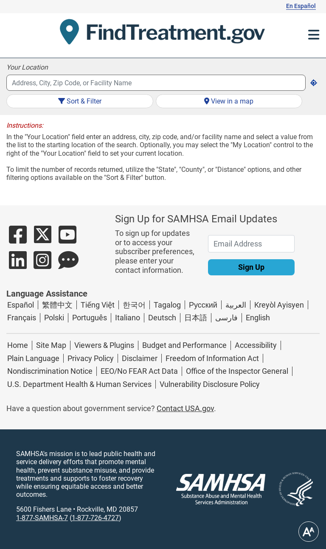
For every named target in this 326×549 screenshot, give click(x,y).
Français (21, 317)
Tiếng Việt (98, 304)
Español (20, 304)
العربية (235, 304)
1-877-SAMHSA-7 (42, 518)
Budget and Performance (184, 345)
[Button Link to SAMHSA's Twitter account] (42, 239)
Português (89, 317)
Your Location (27, 67)
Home (17, 345)
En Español (301, 6)
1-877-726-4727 (95, 518)
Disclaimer (139, 358)
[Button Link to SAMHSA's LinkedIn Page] (17, 264)
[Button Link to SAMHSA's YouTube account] (67, 239)
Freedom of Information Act (212, 358)
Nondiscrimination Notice (50, 371)
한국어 (134, 304)
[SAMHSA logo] (220, 489)
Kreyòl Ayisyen (279, 304)
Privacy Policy (90, 358)
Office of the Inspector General (237, 371)
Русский (203, 304)
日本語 (195, 317)
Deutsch (162, 317)
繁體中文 (57, 304)
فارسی (226, 317)
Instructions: (24, 125)
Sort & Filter (79, 101)
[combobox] (156, 83)
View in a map (228, 101)
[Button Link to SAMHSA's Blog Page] (68, 264)
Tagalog (167, 304)
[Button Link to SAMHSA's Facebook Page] (17, 239)
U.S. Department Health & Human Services (79, 384)
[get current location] (314, 82)
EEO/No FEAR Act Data (139, 371)
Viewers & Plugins (104, 345)
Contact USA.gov (185, 408)
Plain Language (33, 358)
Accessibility (256, 345)
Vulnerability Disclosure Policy (210, 384)
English (258, 317)
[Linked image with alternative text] (289, 489)
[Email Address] (251, 243)
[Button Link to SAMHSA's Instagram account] (42, 264)
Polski (54, 317)
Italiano (127, 317)
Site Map (51, 345)
